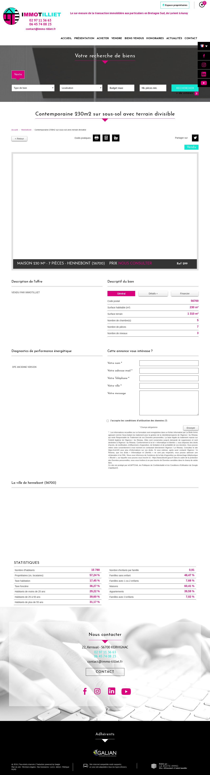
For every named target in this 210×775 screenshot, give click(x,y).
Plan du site (16, 767)
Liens (52, 767)
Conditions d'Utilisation (179, 465)
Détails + (153, 293)
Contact (191, 38)
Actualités (174, 38)
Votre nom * (114, 363)
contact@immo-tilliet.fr (105, 661)
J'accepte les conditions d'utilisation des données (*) (138, 420)
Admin (58, 767)
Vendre (116, 38)
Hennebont (26, 129)
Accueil (66, 38)
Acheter (103, 38)
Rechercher (185, 88)
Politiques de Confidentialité (153, 465)
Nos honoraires (43, 767)
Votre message (116, 393)
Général (121, 293)
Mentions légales (29, 767)
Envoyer (191, 428)
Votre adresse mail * (119, 370)
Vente (18, 74)
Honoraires (155, 38)
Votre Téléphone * (118, 378)
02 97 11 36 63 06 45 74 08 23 (105, 654)
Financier (185, 293)
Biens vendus (134, 38)
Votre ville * (114, 385)
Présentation (84, 38)
